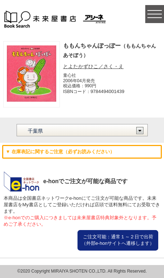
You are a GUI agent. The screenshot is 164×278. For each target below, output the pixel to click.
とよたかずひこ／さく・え (93, 66)
